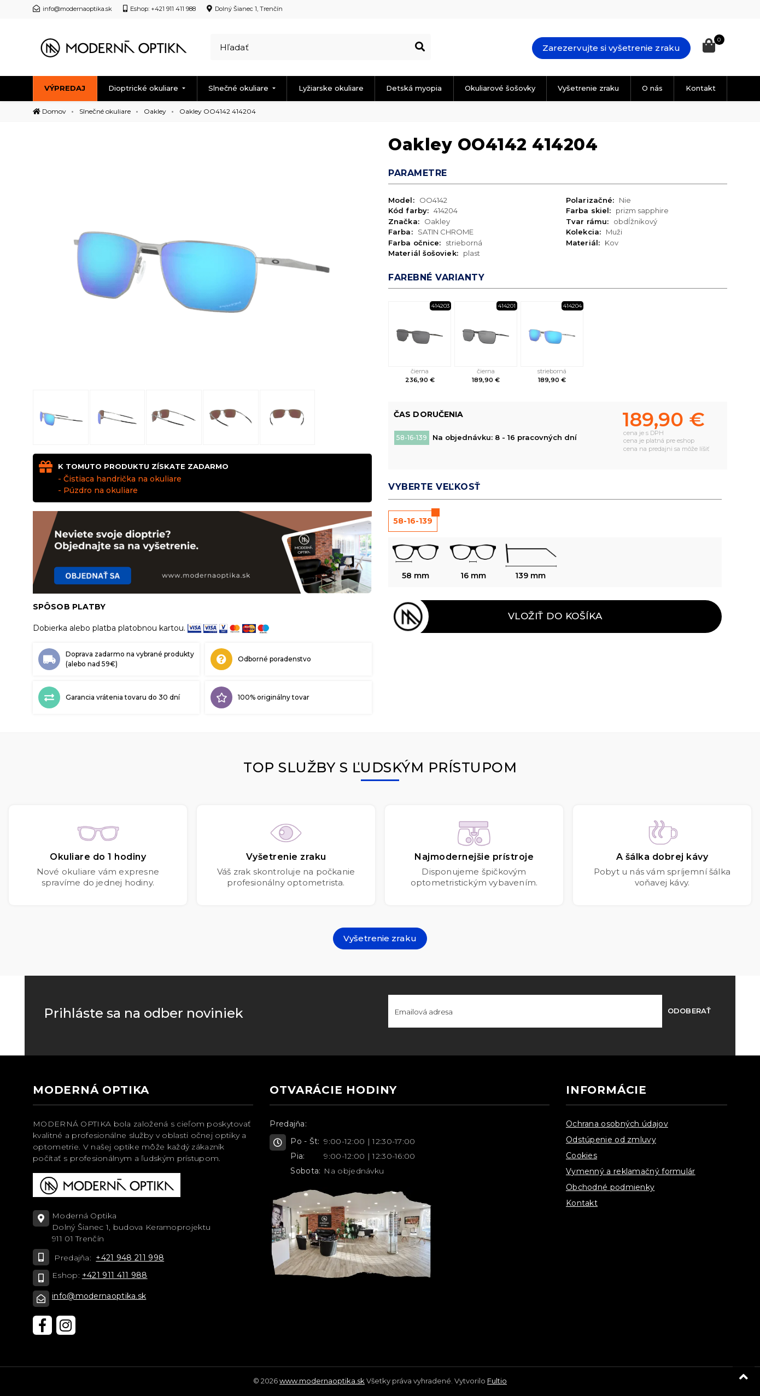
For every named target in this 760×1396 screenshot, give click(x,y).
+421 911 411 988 (115, 1275)
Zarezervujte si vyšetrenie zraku (611, 48)
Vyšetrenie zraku (588, 88)
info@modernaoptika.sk (99, 1296)
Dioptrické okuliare (144, 88)
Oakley (155, 111)
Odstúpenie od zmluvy (611, 1140)
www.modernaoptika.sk (322, 1380)
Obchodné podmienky (610, 1187)
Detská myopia (414, 88)
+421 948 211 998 (130, 1258)
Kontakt (701, 88)
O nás (652, 88)
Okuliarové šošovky (500, 88)
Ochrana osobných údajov (617, 1124)
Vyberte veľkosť (434, 487)
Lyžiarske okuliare (331, 88)
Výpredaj (64, 88)
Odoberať (689, 1010)
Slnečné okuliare (239, 88)
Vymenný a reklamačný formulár (630, 1171)
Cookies (581, 1155)
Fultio (497, 1380)
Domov (49, 111)
